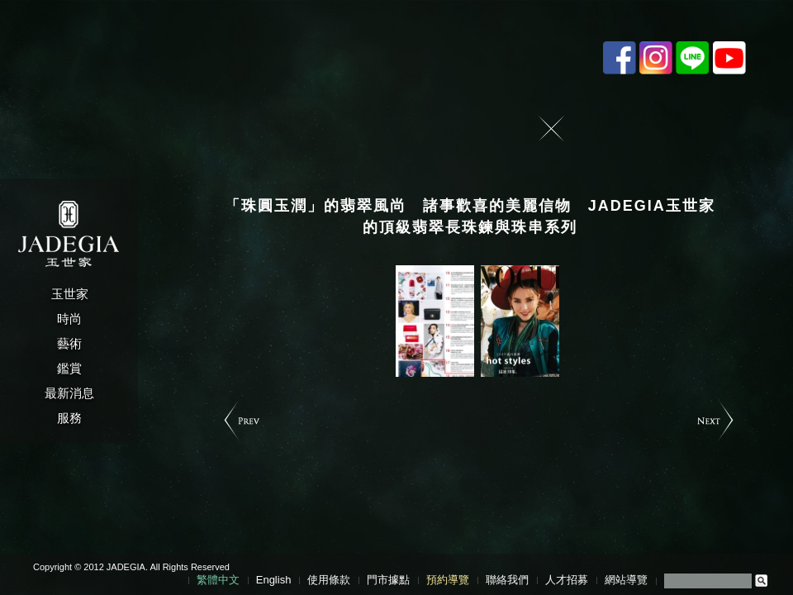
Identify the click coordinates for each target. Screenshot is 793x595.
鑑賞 (69, 368)
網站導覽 (626, 580)
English (274, 580)
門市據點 (388, 580)
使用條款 (328, 580)
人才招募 (566, 580)
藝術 (69, 343)
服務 (69, 418)
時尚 (69, 319)
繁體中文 (218, 580)
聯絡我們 (507, 580)
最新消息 (69, 393)
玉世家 (69, 294)
